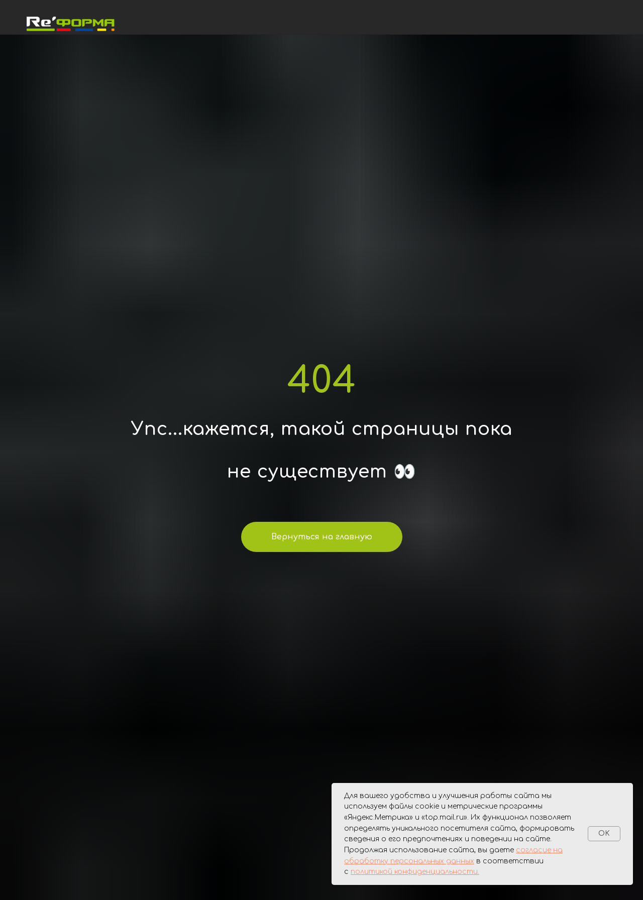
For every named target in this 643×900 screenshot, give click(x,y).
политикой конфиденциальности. (415, 871)
